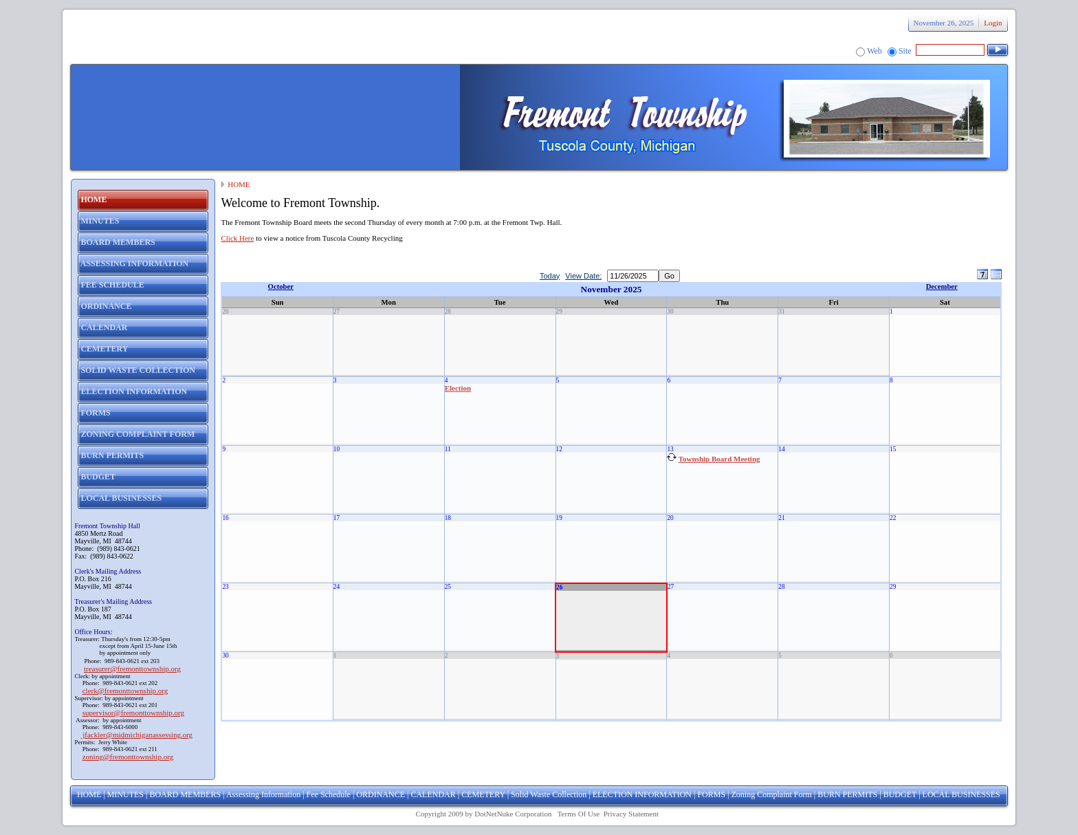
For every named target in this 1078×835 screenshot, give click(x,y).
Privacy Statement (631, 814)
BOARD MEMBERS (185, 794)
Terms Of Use (579, 814)
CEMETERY (483, 794)
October (281, 286)
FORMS (711, 794)
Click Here (237, 238)
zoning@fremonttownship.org (127, 756)
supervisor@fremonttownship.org (133, 712)
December (942, 286)
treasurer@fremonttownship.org (132, 668)
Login (993, 23)
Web (874, 51)
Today (550, 276)
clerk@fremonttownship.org (125, 690)
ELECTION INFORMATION (642, 794)
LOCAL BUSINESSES (961, 794)
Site (905, 51)
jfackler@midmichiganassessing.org (136, 734)
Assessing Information (263, 794)
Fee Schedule (329, 794)
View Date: (583, 276)
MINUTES (125, 794)
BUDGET (899, 794)
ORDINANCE (380, 794)
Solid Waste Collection (548, 794)
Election (458, 388)
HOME (239, 184)
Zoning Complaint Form (772, 794)
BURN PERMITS (847, 794)
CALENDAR (432, 794)
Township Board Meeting (719, 459)
